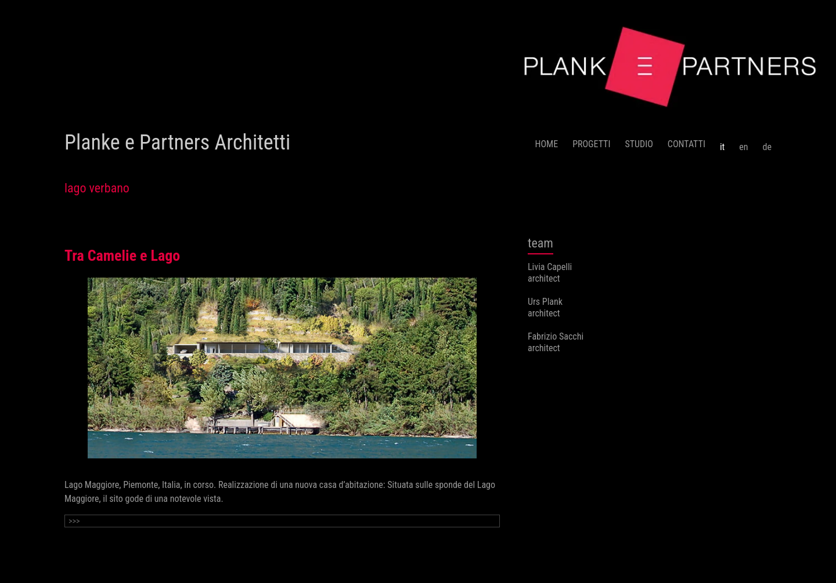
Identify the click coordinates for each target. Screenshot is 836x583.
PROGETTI (591, 144)
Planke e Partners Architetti (177, 142)
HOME (546, 144)
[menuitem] (722, 142)
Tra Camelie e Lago (122, 255)
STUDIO (639, 144)
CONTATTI (686, 144)
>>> (74, 521)
